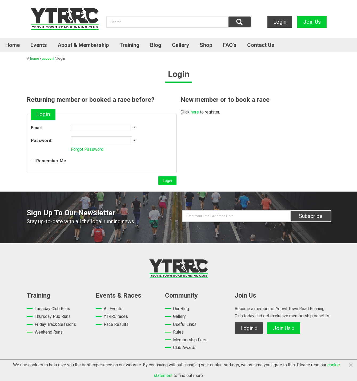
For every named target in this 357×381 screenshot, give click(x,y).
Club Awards (184, 347)
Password (41, 140)
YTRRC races (116, 316)
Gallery (180, 45)
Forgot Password (87, 149)
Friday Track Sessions (55, 324)
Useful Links (184, 324)
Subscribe (310, 216)
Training (129, 45)
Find (239, 22)
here (195, 112)
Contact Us (260, 45)
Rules (178, 332)
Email (36, 127)
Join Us (312, 22)
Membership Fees (190, 339)
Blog (155, 45)
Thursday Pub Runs (53, 316)
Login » (248, 328)
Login (279, 22)
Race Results (116, 324)
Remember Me (51, 160)
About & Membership (83, 45)
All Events (113, 308)
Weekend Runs (49, 332)
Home (12, 45)
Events (38, 45)
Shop (206, 45)
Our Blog (181, 308)
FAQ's (229, 45)
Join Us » (283, 328)
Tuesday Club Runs (52, 308)
